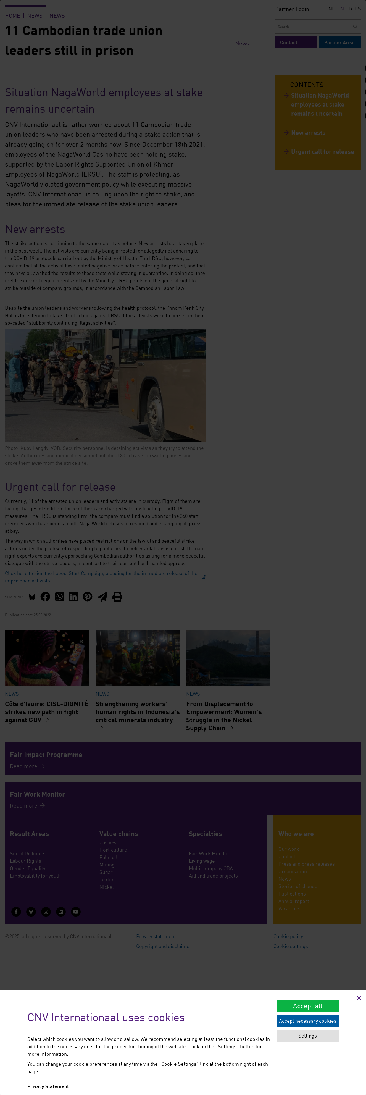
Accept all (307, 1006)
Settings (307, 1036)
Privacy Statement (48, 1086)
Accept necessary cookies (307, 1021)
